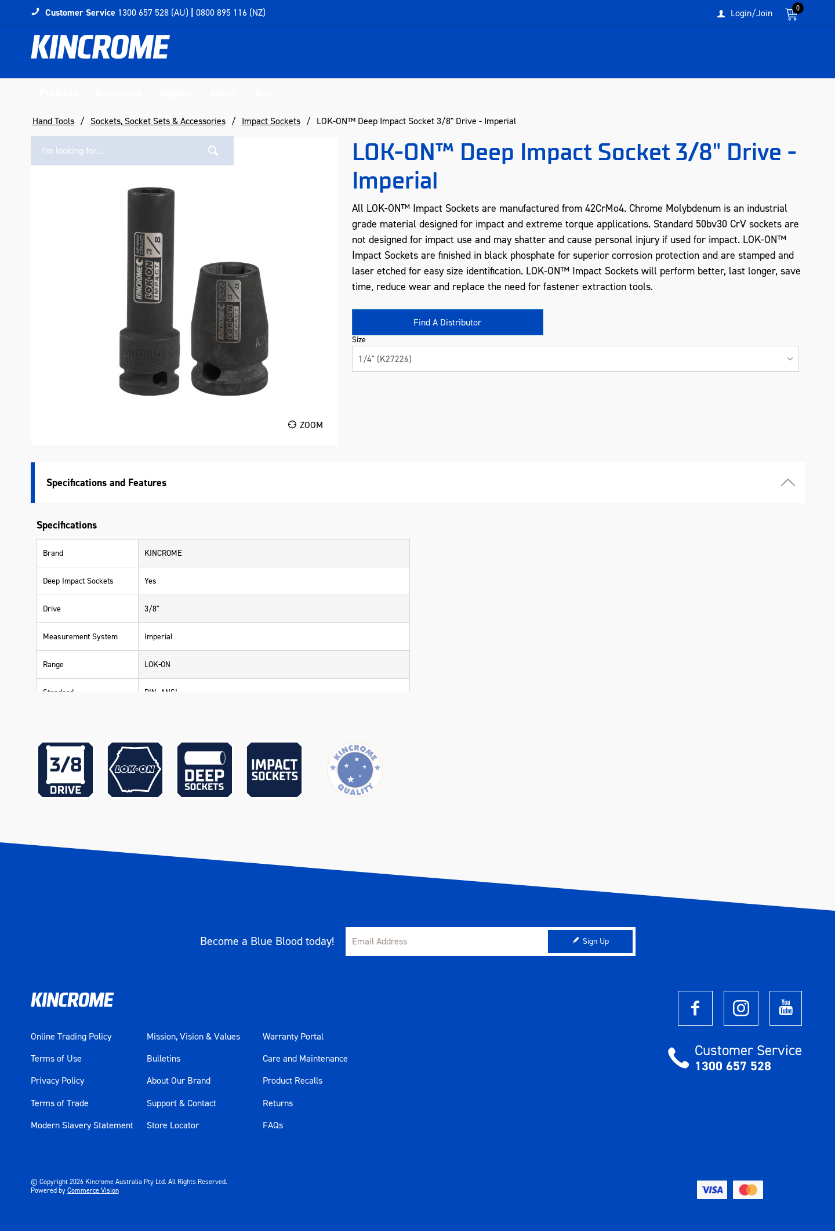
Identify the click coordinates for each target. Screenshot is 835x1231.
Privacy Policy (57, 1081)
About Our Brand (178, 1081)
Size (359, 340)
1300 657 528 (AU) (153, 12)
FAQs (273, 1125)
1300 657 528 (733, 1066)
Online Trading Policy (71, 1036)
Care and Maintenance (305, 1058)
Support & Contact (181, 1103)
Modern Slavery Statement (82, 1125)
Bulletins (163, 1058)
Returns (278, 1103)
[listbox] (575, 359)
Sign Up (596, 941)
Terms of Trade (60, 1103)
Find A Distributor (447, 322)
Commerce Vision (93, 1190)
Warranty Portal (293, 1036)
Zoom (311, 425)
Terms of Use (56, 1058)
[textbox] (686, 55)
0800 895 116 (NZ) (231, 12)
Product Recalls (292, 1081)
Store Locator (173, 1125)
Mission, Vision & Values (193, 1036)
